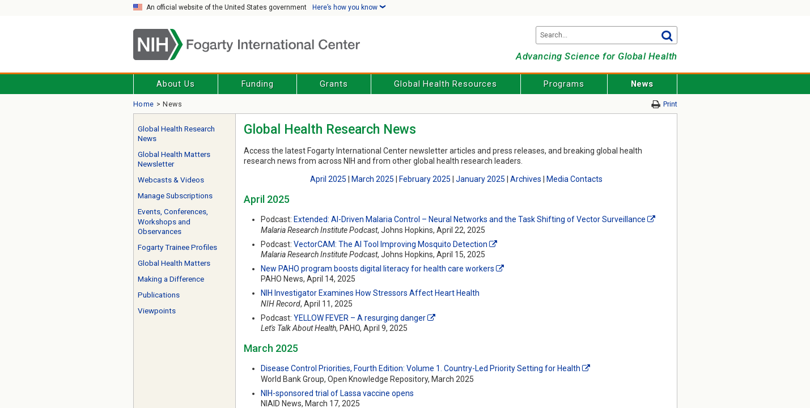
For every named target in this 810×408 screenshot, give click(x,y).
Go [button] (667, 35)
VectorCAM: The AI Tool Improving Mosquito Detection (390, 244)
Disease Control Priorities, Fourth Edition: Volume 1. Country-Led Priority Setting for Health (420, 368)
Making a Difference (171, 279)
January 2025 (480, 179)
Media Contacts (574, 179)
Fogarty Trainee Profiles (177, 247)
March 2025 (372, 179)
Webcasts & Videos (171, 180)
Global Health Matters (174, 263)
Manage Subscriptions (175, 196)
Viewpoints (157, 311)
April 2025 (328, 179)
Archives (525, 179)
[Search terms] (606, 35)
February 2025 (425, 179)
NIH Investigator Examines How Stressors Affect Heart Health (370, 293)
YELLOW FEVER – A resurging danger (360, 317)
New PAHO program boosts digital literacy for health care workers (377, 268)
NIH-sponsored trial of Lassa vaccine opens (337, 393)
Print (670, 104)
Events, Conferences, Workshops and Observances (173, 221)
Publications (159, 295)
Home (144, 104)
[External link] (651, 219)
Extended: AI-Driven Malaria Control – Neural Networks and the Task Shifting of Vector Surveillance (470, 219)
